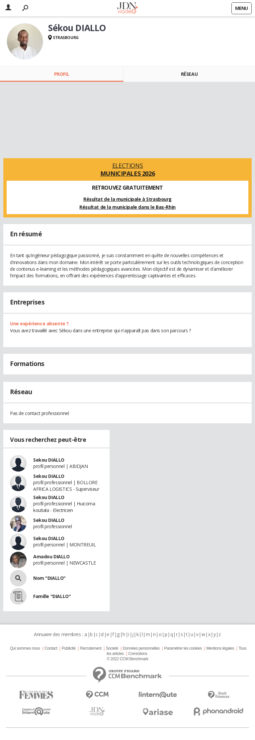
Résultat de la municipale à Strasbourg (127, 199)
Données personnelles (141, 648)
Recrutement (90, 648)
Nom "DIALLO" (49, 578)
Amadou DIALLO (51, 556)
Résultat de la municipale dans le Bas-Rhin (127, 207)
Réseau (189, 74)
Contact (50, 648)
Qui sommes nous (25, 648)
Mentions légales (220, 648)
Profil (61, 74)
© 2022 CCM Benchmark (127, 659)
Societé (112, 648)
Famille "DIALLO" (52, 596)
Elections (127, 169)
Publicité (69, 648)
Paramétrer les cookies (183, 648)
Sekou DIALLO (48, 460)
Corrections (137, 653)
